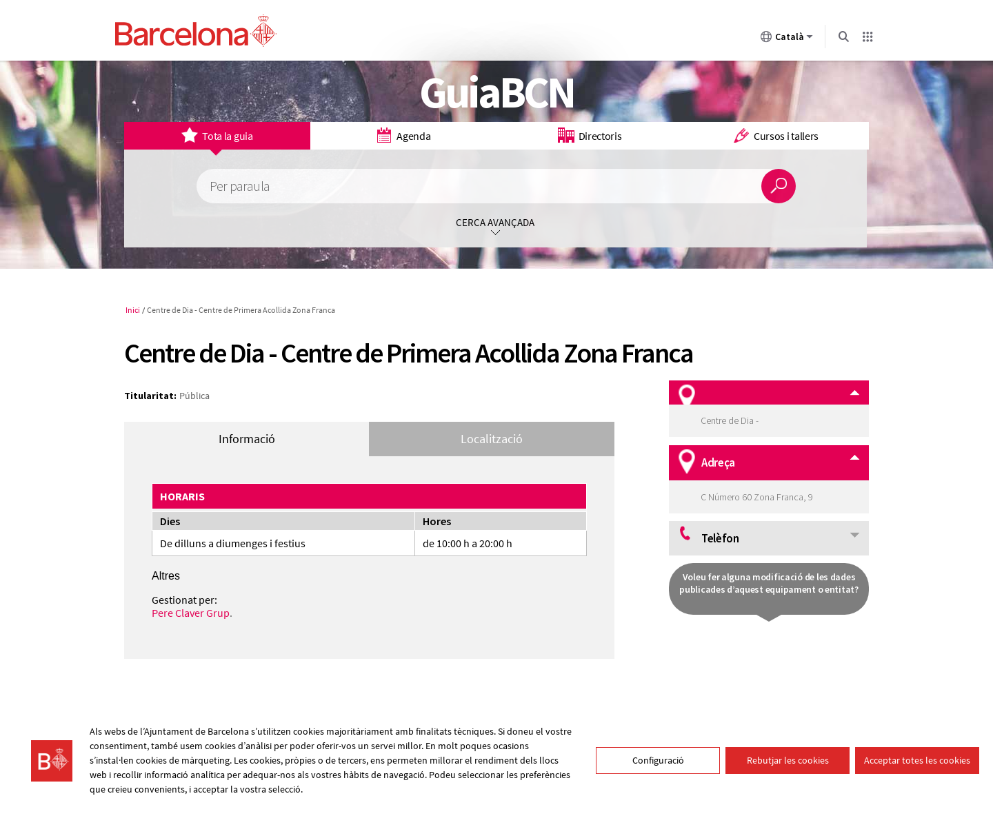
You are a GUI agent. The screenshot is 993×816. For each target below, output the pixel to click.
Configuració (658, 760)
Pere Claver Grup (191, 613)
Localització (492, 439)
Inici (133, 310)
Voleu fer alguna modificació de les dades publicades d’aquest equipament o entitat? (769, 583)
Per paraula (240, 186)
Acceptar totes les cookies (917, 760)
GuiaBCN (496, 91)
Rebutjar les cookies (788, 760)
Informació (247, 439)
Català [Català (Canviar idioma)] (786, 39)
